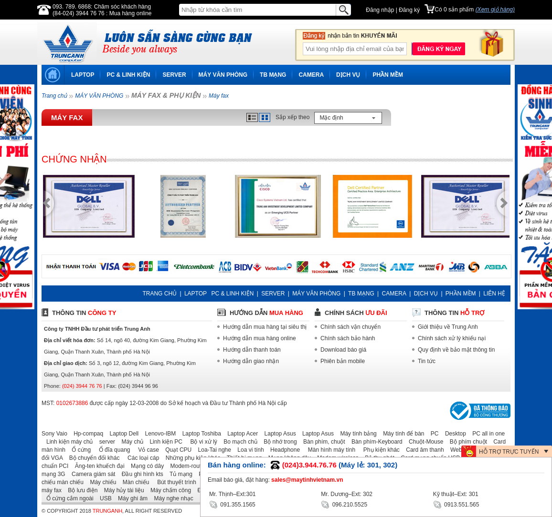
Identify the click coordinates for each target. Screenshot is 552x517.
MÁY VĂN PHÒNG (223, 74)
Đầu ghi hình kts (140, 474)
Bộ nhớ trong (278, 441)
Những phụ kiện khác (191, 458)
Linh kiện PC (163, 441)
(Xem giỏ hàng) (495, 9)
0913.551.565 (456, 504)
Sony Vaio (54, 433)
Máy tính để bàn (401, 433)
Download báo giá (343, 349)
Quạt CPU (175, 449)
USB (103, 498)
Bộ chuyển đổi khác (92, 458)
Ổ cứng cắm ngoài (68, 498)
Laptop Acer (240, 433)
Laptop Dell (122, 433)
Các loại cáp (140, 458)
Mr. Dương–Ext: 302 (346, 494)
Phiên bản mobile (342, 361)
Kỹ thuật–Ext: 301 (455, 494)
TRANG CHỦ (159, 293)
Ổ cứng (79, 449)
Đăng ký (409, 10)
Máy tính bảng (355, 433)
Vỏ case (145, 449)
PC (432, 433)
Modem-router (186, 466)
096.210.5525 (344, 504)
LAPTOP (82, 74)
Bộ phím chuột (466, 441)
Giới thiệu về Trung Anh (448, 327)
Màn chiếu (133, 482)
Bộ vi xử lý (200, 441)
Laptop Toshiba (199, 433)
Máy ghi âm (130, 498)
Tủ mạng (178, 474)
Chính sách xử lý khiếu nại (452, 338)
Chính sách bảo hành (347, 338)
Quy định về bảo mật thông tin (456, 349)
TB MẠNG (273, 74)
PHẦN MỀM (387, 74)
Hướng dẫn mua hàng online (259, 338)
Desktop (453, 433)
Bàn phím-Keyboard (375, 441)
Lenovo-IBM (158, 433)
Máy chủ (130, 441)
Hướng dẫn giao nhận (251, 361)
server (105, 441)
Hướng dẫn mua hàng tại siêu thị (265, 327)
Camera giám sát (91, 474)
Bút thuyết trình (173, 482)
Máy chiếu (100, 482)
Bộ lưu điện (80, 490)
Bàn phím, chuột (321, 441)
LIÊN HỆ (494, 293)
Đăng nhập (380, 10)
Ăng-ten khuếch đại (97, 466)
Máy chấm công (168, 490)
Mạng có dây (145, 466)
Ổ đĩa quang (111, 449)
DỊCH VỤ (348, 74)
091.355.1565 (232, 504)
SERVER (174, 74)
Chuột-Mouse (423, 441)
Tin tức (426, 361)
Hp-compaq (86, 433)
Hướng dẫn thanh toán (252, 349)
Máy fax (219, 95)
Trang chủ (54, 95)
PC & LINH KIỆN (128, 74)
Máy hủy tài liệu (121, 490)
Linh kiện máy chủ (67, 441)
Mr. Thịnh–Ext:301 (232, 494)
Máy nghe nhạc (171, 498)
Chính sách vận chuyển (350, 327)
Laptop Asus (278, 433)
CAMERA (311, 74)
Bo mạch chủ (238, 441)
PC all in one (486, 433)
